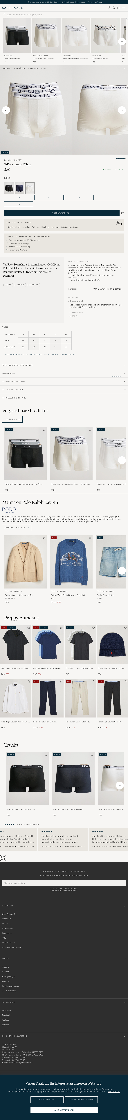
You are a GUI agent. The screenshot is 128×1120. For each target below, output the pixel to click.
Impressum (7, 933)
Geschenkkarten (9, 991)
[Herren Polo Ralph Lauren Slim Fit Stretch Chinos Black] (112, 698)
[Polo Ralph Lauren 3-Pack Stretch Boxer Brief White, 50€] (46, 40)
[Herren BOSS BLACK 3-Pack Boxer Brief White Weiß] (105, 35)
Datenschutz (7, 928)
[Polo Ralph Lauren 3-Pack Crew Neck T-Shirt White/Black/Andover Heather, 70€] (80, 650)
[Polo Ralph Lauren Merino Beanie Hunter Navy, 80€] (112, 650)
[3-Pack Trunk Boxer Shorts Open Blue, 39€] (73, 784)
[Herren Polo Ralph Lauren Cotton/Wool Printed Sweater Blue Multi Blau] (71, 562)
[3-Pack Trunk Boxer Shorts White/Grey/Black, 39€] (25, 459)
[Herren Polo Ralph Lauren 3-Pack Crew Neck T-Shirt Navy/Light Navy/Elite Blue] (47, 644)
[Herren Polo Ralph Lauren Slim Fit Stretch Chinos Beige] (80, 698)
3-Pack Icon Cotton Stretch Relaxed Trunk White (76, 59)
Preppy (8, 285)
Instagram (6, 1010)
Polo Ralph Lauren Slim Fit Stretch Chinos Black (109, 722)
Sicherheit (6, 919)
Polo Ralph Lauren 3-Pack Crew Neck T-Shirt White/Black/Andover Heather (79, 668)
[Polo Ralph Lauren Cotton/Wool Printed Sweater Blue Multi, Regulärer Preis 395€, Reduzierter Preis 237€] (71, 569)
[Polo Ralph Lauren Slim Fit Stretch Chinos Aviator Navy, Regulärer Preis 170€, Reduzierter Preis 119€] (47, 704)
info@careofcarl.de (24, 1062)
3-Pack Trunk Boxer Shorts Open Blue (69, 809)
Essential (33, 285)
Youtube (5, 1020)
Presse (5, 923)
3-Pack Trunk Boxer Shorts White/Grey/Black (12, 59)
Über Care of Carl (9, 914)
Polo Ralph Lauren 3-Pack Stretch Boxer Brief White (70, 484)
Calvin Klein (67, 56)
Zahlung (5, 981)
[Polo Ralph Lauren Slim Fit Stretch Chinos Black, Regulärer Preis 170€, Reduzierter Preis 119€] (112, 704)
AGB (4, 938)
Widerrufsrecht (8, 942)
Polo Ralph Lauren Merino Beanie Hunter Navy (112, 668)
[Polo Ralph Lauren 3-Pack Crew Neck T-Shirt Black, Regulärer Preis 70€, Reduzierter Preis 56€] (15, 650)
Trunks (43, 68)
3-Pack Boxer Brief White (100, 58)
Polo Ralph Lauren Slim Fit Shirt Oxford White (15, 722)
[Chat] (7, 860)
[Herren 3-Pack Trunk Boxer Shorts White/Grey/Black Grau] (25, 453)
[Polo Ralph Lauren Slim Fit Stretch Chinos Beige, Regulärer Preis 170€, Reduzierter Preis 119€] (80, 704)
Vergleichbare (25, 410)
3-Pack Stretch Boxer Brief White (43, 58)
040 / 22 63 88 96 (17, 1060)
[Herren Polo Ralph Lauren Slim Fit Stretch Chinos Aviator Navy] (47, 698)
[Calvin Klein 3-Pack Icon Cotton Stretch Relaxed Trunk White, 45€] (76, 40)
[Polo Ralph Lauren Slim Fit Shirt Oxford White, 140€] (15, 704)
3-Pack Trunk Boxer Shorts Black (21, 809)
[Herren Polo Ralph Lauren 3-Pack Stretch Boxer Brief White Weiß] (46, 35)
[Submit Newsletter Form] (122, 883)
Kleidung (7, 68)
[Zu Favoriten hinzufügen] (43, 430)
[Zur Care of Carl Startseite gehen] (12, 8)
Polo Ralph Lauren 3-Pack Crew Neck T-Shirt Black (14, 668)
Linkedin (5, 1025)
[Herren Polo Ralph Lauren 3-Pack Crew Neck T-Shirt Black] (15, 644)
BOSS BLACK (8, 56)
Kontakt (5, 972)
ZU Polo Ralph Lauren (16, 528)
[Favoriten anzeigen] (113, 7)
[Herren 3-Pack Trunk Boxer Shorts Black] (27, 778)
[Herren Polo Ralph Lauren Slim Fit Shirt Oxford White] (15, 698)
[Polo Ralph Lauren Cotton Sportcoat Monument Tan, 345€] (25, 569)
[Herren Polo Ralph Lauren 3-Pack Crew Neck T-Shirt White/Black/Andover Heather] (80, 644)
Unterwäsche (19, 68)
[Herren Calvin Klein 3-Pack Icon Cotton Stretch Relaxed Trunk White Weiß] (76, 35)
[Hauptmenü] (123, 8)
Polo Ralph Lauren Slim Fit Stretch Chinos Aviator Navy (45, 722)
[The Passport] (3, 860)
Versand (5, 967)
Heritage (20, 285)
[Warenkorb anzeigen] (118, 7)
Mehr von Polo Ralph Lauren (30, 502)
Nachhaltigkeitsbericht (11, 947)
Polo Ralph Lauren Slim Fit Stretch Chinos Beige (77, 722)
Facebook (6, 1015)
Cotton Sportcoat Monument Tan (19, 595)
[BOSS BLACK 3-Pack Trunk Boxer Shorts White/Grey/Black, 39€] (17, 40)
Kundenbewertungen (10, 986)
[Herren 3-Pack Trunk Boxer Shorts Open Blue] (73, 778)
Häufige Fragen (8, 976)
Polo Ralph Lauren (40, 56)
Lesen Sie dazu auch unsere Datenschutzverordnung (64, 889)
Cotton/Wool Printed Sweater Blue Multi (68, 595)
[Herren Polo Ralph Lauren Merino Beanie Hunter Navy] (112, 644)
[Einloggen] (109, 7)
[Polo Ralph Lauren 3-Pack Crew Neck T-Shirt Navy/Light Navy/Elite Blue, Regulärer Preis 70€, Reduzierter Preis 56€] (47, 650)
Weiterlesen (114, 1091)
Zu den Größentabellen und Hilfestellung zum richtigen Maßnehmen (39, 355)
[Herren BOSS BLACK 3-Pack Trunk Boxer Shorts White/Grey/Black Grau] (17, 35)
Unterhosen (32, 68)
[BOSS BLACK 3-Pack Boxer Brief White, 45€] (105, 40)
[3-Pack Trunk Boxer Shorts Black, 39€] (27, 784)
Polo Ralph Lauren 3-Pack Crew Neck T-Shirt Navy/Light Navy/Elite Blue (47, 668)
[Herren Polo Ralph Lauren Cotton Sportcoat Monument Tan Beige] (25, 562)
